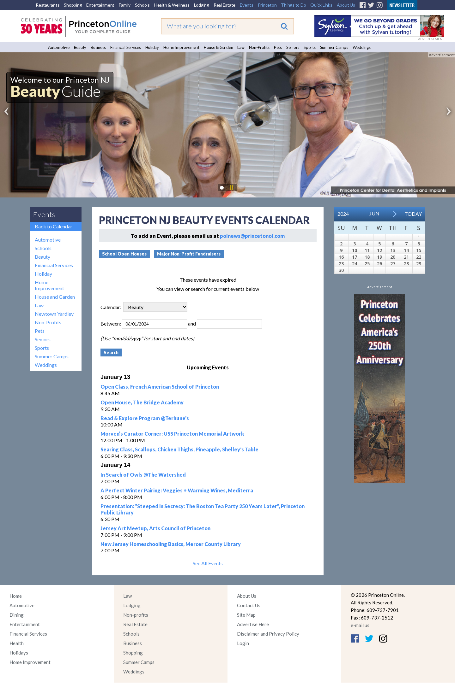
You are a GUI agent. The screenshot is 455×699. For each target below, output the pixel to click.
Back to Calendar (53, 226)
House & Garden (218, 47)
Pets (278, 47)
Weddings (362, 47)
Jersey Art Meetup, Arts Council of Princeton (155, 528)
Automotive (59, 47)
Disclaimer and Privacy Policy (268, 634)
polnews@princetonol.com (252, 236)
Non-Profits (259, 47)
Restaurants (47, 5)
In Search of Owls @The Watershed (143, 475)
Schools (142, 5)
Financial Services (125, 47)
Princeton (267, 5)
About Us (346, 5)
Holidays (18, 652)
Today (413, 214)
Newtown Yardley (54, 314)
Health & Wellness (172, 5)
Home (15, 596)
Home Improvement (181, 47)
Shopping (73, 5)
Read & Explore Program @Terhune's (144, 418)
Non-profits (135, 615)
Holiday (152, 47)
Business (98, 47)
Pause (231, 188)
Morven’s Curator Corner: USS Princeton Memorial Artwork (172, 434)
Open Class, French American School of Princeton (159, 387)
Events (246, 5)
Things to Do (293, 5)
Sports (310, 47)
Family (124, 5)
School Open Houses (124, 253)
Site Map (246, 615)
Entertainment (100, 5)
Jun (374, 213)
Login (243, 643)
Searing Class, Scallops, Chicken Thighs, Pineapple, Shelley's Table (179, 449)
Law (240, 47)
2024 (343, 214)
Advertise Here (253, 624)
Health (16, 643)
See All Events (208, 563)
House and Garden (55, 297)
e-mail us (360, 625)
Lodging (201, 5)
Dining (16, 615)
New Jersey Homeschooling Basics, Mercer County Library (170, 544)
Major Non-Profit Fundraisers (189, 253)
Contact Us (248, 605)
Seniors (292, 47)
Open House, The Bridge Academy (142, 402)
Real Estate (224, 5)
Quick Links (321, 5)
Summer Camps (334, 47)
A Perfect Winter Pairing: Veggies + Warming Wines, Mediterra (176, 490)
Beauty (80, 47)
